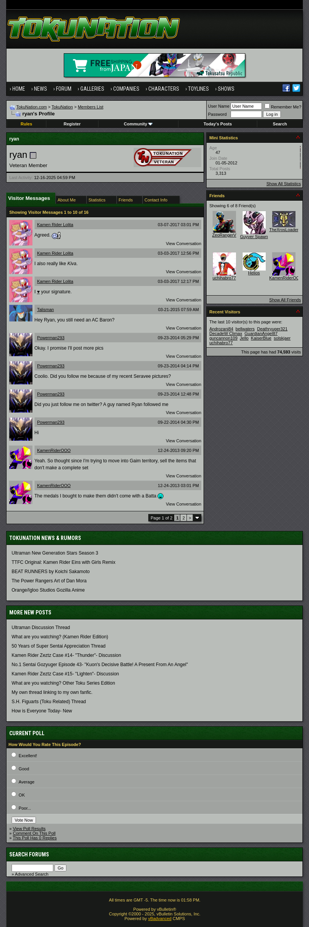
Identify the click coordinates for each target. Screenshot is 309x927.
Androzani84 (221, 328)
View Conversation (183, 243)
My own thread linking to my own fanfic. (52, 692)
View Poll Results (29, 828)
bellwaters (245, 328)
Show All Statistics (284, 183)
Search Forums (29, 854)
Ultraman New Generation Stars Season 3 (55, 553)
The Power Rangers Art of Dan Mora (49, 581)
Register (72, 124)
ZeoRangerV (224, 235)
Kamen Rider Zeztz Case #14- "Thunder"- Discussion (66, 655)
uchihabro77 (224, 278)
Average (26, 782)
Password (217, 114)
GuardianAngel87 (261, 333)
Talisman (45, 309)
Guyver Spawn (254, 236)
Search (280, 124)
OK (22, 795)
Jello (244, 338)
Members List (90, 107)
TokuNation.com (31, 107)
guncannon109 (223, 338)
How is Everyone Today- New (42, 711)
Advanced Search (32, 874)
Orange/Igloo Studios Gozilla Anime (48, 590)
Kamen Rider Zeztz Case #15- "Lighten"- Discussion (65, 674)
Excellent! (28, 755)
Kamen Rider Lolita (55, 224)
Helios (254, 273)
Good (24, 768)
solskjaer (282, 338)
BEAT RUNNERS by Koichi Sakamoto (51, 571)
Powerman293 (51, 337)
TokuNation (62, 107)
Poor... (25, 808)
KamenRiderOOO (54, 450)
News (40, 89)
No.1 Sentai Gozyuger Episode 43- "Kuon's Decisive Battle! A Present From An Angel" (100, 664)
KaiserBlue (261, 338)
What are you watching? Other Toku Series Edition (63, 683)
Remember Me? (283, 107)
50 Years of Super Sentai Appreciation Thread (58, 646)
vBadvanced (159, 918)
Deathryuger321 (272, 328)
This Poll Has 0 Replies (35, 838)
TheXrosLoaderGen (288, 229)
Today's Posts (218, 124)
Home (18, 89)
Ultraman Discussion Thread (41, 627)
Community (138, 124)
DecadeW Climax (225, 333)
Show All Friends (285, 300)
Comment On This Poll (34, 833)
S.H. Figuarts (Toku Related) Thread (49, 701)
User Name (219, 106)
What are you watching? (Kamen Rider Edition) (60, 636)
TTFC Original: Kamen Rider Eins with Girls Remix (63, 562)
